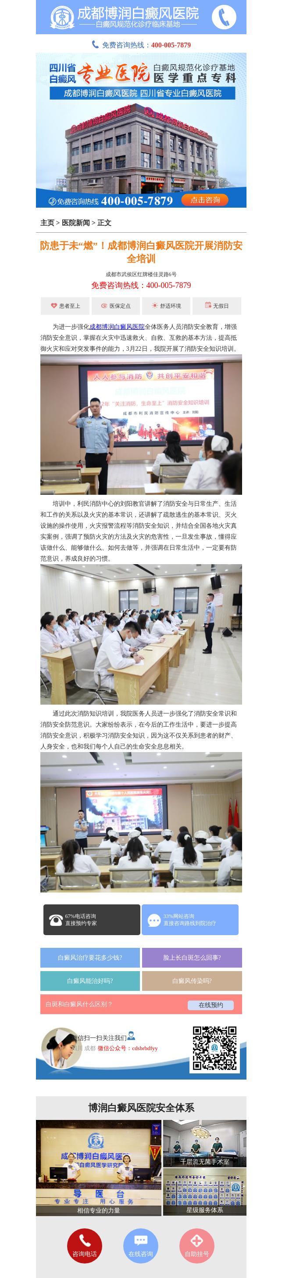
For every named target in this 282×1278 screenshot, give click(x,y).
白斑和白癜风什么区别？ (79, 1004)
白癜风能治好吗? (90, 981)
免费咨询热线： (141, 45)
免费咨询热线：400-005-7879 (141, 285)
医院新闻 (76, 223)
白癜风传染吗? (192, 981)
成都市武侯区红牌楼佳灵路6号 (141, 274)
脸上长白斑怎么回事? (192, 957)
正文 (104, 223)
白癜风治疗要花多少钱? (90, 957)
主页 (47, 223)
